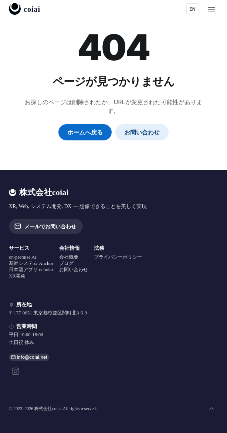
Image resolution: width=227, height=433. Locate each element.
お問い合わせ (142, 132)
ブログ (66, 263)
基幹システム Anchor (31, 263)
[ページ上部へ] (211, 408)
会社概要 (68, 257)
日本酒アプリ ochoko (31, 269)
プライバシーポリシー (118, 257)
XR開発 (17, 276)
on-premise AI (23, 257)
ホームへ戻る (85, 132)
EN (193, 9)
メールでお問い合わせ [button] (46, 226)
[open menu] (211, 9)
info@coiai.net (32, 357)
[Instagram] (15, 371)
